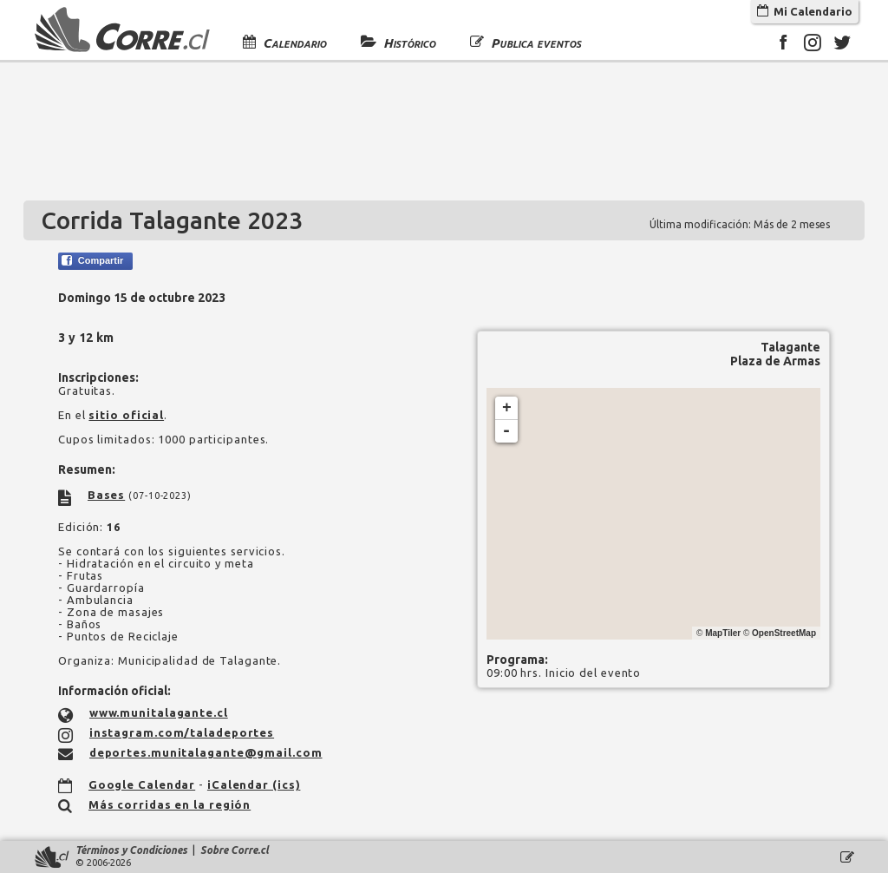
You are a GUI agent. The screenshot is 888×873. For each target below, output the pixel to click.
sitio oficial (126, 415)
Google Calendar (142, 784)
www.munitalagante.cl (158, 712)
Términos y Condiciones (131, 850)
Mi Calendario (804, 11)
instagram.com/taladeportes (181, 732)
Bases (107, 495)
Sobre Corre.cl (234, 850)
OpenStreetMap (784, 633)
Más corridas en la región (169, 804)
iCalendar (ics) (254, 784)
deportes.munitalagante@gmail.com (206, 752)
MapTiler (723, 633)
